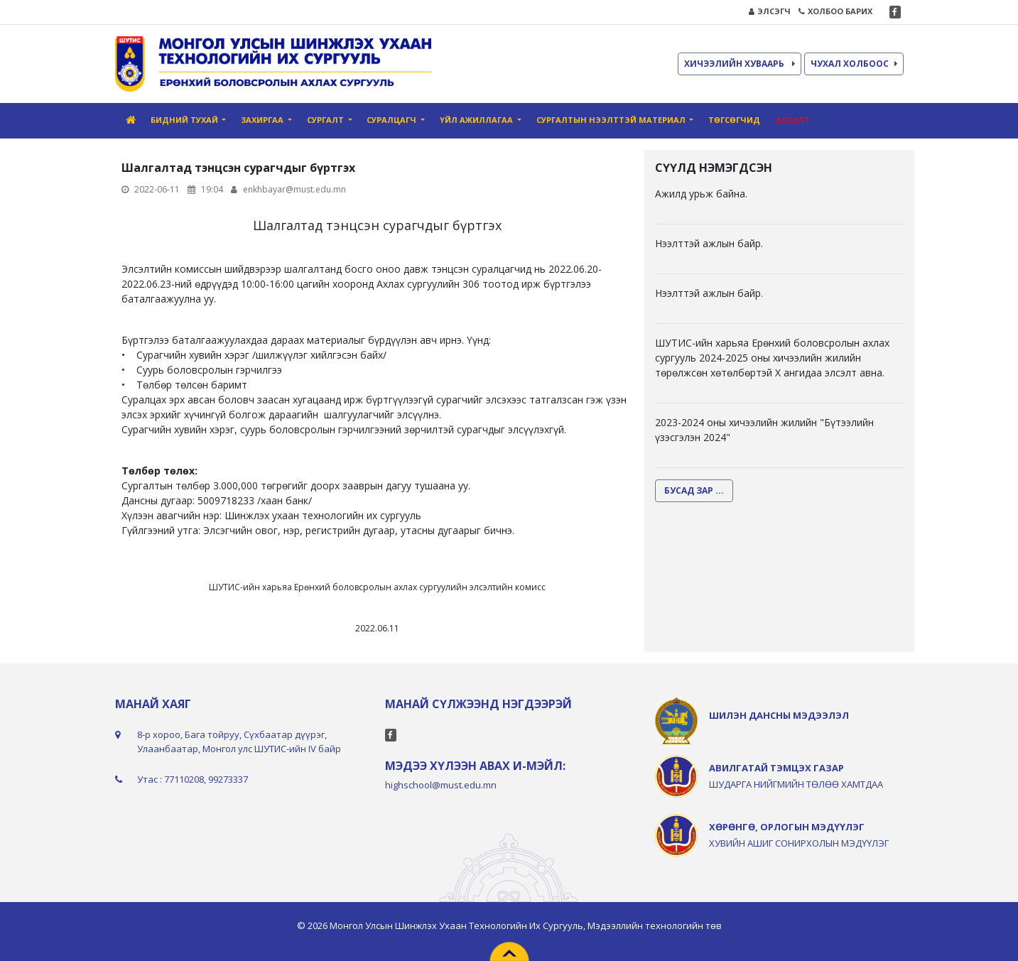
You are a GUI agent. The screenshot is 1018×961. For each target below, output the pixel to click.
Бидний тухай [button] (185, 119)
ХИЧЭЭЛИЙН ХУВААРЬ (739, 64)
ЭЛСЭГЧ (770, 11)
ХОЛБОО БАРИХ (835, 11)
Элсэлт (792, 119)
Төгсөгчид (734, 119)
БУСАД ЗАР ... (694, 490)
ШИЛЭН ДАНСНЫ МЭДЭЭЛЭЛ (779, 715)
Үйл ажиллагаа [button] (477, 119)
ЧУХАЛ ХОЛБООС (854, 64)
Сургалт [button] (326, 119)
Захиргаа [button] (263, 119)
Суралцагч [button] (392, 119)
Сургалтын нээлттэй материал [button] (612, 119)
